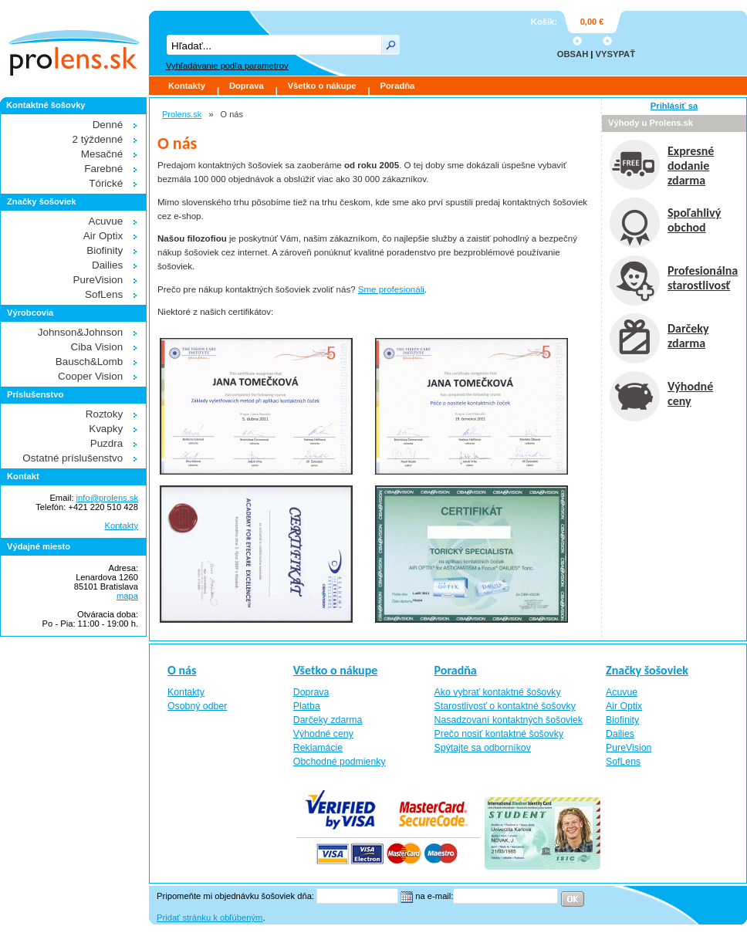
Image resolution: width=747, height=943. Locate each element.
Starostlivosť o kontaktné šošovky (505, 706)
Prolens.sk (181, 114)
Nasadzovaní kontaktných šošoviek (508, 720)
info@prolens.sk (107, 497)
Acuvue (105, 221)
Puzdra (106, 443)
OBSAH (572, 54)
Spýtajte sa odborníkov (482, 747)
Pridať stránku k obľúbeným (209, 917)
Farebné (103, 168)
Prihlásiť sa (674, 105)
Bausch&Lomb (89, 361)
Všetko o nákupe (322, 85)
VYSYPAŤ (615, 54)
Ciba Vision (97, 347)
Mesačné (102, 154)
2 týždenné (98, 139)
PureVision (98, 280)
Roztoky (104, 414)
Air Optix (103, 236)
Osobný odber (197, 706)
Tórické (106, 183)
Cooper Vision (90, 376)
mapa (127, 595)
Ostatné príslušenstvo (72, 458)
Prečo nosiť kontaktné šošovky (499, 733)
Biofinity (104, 250)
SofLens (104, 294)
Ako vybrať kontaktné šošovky (497, 692)
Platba (306, 706)
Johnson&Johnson (80, 332)
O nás (181, 670)
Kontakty (186, 85)
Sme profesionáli (391, 289)
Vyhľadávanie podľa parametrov (227, 65)
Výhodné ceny (323, 733)
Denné (108, 124)
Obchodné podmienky (339, 761)
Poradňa (397, 85)
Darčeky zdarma (328, 720)
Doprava (246, 85)
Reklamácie (318, 747)
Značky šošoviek (647, 670)
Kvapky (106, 428)
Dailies (107, 265)
